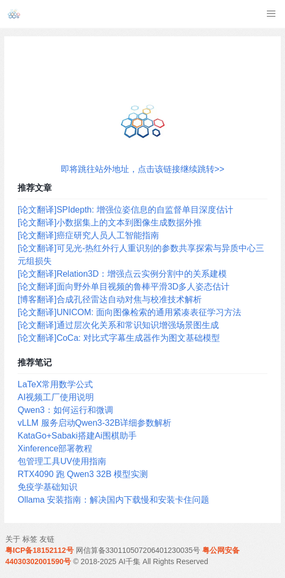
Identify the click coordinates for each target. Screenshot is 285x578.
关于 (12, 539)
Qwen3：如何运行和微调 (65, 410)
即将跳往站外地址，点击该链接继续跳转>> (143, 169)
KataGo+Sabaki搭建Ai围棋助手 (77, 435)
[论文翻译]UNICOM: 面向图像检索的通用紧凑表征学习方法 (129, 312)
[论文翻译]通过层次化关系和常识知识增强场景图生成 (118, 325)
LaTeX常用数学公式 (55, 384)
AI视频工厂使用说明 (56, 397)
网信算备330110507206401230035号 (138, 550)
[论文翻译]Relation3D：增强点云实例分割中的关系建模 (122, 273)
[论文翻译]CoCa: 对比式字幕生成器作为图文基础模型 (119, 337)
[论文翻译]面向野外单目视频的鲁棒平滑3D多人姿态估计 (123, 286)
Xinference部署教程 (55, 448)
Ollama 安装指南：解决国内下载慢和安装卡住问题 (113, 499)
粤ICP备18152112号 (39, 550)
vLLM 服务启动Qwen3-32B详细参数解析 (94, 422)
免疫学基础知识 (47, 486)
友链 (46, 539)
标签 (29, 539)
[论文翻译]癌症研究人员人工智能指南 (88, 235)
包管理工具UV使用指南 (62, 461)
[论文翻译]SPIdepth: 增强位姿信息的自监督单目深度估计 (125, 209)
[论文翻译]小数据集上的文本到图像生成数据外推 (110, 222)
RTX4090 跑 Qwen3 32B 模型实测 (83, 474)
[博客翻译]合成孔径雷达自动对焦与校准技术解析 (110, 299)
